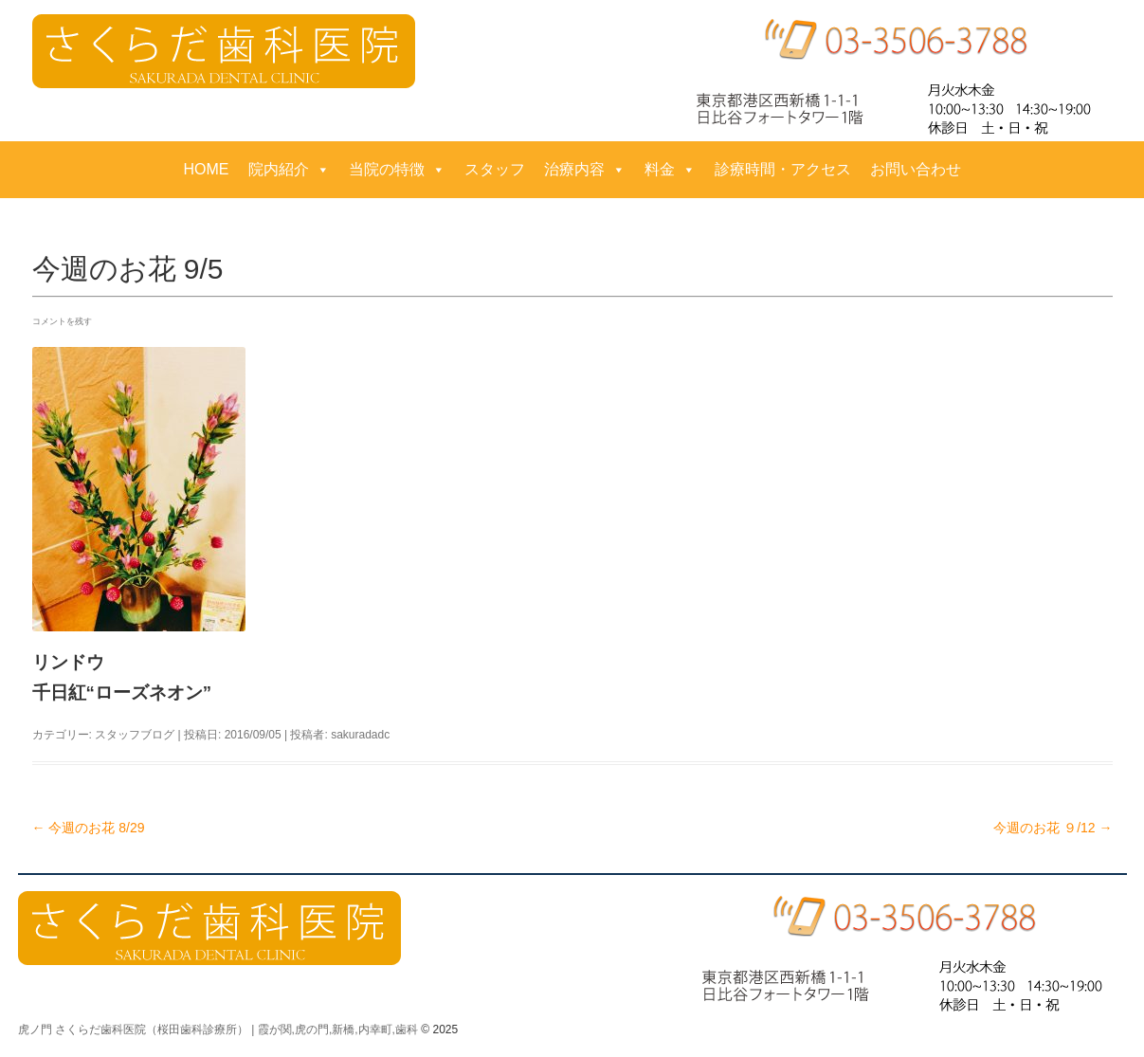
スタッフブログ (134, 734)
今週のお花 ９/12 (1052, 827)
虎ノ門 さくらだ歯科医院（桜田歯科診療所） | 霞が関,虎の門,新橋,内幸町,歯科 (218, 1029)
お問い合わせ (915, 169)
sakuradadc (360, 734)
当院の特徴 (397, 169)
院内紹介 (289, 169)
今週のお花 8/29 (88, 827)
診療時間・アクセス (783, 169)
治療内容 (585, 169)
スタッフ (494, 169)
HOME (206, 169)
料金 (670, 169)
